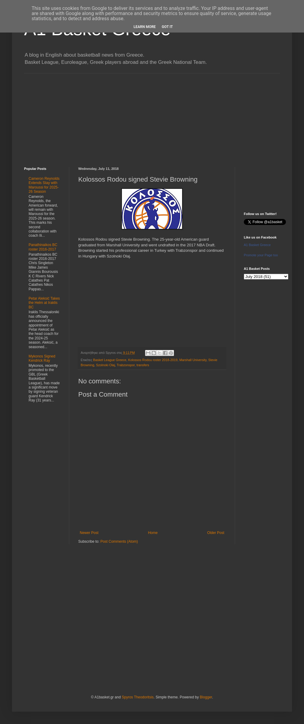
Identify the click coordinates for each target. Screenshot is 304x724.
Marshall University (192, 360)
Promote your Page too (261, 255)
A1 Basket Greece (257, 245)
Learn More (145, 27)
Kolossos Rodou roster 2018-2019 (153, 360)
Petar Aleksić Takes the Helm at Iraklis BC (44, 302)
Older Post (215, 533)
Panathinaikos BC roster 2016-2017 (43, 247)
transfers (142, 365)
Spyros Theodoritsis (138, 697)
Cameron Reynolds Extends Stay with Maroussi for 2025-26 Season (44, 185)
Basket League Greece (109, 360)
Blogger (206, 697)
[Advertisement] (152, 115)
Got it (167, 27)
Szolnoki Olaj (105, 365)
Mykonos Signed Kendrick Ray (42, 358)
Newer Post (89, 533)
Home (153, 533)
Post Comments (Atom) (119, 541)
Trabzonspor (126, 365)
